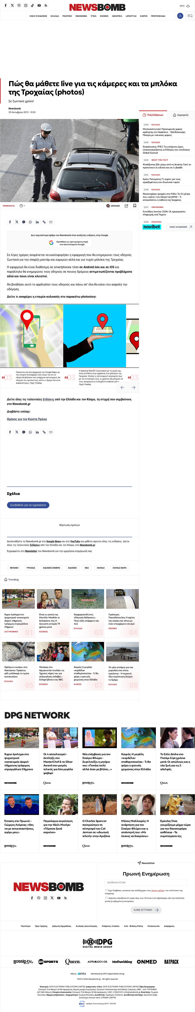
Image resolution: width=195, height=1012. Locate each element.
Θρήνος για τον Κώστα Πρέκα (27, 419)
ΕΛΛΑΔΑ (55, 16)
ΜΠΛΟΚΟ (14, 568)
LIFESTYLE (131, 16)
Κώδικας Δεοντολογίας (86, 926)
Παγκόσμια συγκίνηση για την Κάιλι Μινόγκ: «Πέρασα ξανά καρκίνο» (58, 826)
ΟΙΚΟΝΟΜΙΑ (81, 16)
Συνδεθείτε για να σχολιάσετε (28, 505)
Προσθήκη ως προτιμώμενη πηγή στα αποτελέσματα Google (68, 243)
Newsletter (31, 551)
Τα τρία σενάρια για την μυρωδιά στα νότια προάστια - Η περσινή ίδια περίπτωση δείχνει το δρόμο (120, 673)
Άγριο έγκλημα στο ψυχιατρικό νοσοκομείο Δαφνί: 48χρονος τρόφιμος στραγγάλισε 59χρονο (16, 621)
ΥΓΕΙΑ (93, 16)
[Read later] (135, 205)
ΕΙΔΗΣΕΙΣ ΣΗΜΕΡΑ (51, 568)
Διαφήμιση (169, 926)
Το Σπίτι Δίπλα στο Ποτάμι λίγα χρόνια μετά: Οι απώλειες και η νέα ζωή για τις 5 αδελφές (175, 761)
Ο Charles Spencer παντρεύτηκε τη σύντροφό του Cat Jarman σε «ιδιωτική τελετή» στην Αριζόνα (96, 828)
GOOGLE (101, 568)
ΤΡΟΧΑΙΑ (31, 568)
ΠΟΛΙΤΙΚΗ (67, 16)
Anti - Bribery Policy (133, 926)
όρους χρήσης (158, 890)
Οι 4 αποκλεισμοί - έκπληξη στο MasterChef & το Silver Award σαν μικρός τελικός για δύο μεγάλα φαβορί (58, 763)
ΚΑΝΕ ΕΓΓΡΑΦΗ (146, 910)
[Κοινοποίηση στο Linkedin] (37, 222)
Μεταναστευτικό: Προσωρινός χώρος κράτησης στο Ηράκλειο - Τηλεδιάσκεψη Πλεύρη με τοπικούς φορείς (164, 132)
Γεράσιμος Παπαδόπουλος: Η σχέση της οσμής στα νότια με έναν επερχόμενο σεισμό (121, 619)
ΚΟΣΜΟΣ (104, 16)
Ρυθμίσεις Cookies (110, 926)
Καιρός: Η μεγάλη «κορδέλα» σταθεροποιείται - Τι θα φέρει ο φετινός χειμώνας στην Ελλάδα (86, 673)
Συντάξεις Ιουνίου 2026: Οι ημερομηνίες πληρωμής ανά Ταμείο (164, 213)
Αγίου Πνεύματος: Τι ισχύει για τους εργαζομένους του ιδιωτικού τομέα (161, 181)
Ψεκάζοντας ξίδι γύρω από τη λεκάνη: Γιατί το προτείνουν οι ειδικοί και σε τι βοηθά (167, 166)
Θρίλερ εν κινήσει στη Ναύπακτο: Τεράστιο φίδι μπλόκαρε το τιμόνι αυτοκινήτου (16, 672)
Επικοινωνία (154, 926)
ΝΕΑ (87, 568)
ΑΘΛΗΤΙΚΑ (117, 16)
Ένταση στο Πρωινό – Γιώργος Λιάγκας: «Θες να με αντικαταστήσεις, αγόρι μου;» (19, 826)
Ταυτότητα (25, 926)
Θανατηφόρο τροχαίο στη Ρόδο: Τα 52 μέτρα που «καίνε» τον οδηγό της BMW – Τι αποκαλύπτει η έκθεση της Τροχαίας (166, 196)
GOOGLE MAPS (119, 568)
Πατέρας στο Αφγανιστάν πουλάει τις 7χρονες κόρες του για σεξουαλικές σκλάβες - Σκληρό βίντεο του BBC (51, 673)
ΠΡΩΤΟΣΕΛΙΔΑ (158, 16)
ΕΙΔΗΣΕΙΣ (72, 568)
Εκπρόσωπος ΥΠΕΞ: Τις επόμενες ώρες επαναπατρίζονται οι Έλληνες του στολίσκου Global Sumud (166, 149)
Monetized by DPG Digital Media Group (107, 974)
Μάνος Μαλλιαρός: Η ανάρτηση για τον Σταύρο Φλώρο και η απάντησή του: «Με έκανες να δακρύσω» (135, 828)
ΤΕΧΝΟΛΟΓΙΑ (9, 206)
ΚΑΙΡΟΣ (143, 16)
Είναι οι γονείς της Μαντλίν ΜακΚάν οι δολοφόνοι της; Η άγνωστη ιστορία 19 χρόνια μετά (49, 621)
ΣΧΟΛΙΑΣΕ (113, 206)
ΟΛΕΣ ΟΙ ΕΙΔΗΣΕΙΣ (38, 16)
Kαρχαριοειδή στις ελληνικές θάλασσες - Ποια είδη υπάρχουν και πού (86, 619)
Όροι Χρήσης (41, 926)
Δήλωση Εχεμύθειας (61, 926)
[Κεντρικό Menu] (190, 16)
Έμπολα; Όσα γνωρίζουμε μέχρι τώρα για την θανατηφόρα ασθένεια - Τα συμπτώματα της (175, 828)
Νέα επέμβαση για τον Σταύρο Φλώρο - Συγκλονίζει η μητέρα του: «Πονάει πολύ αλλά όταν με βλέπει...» (97, 761)
